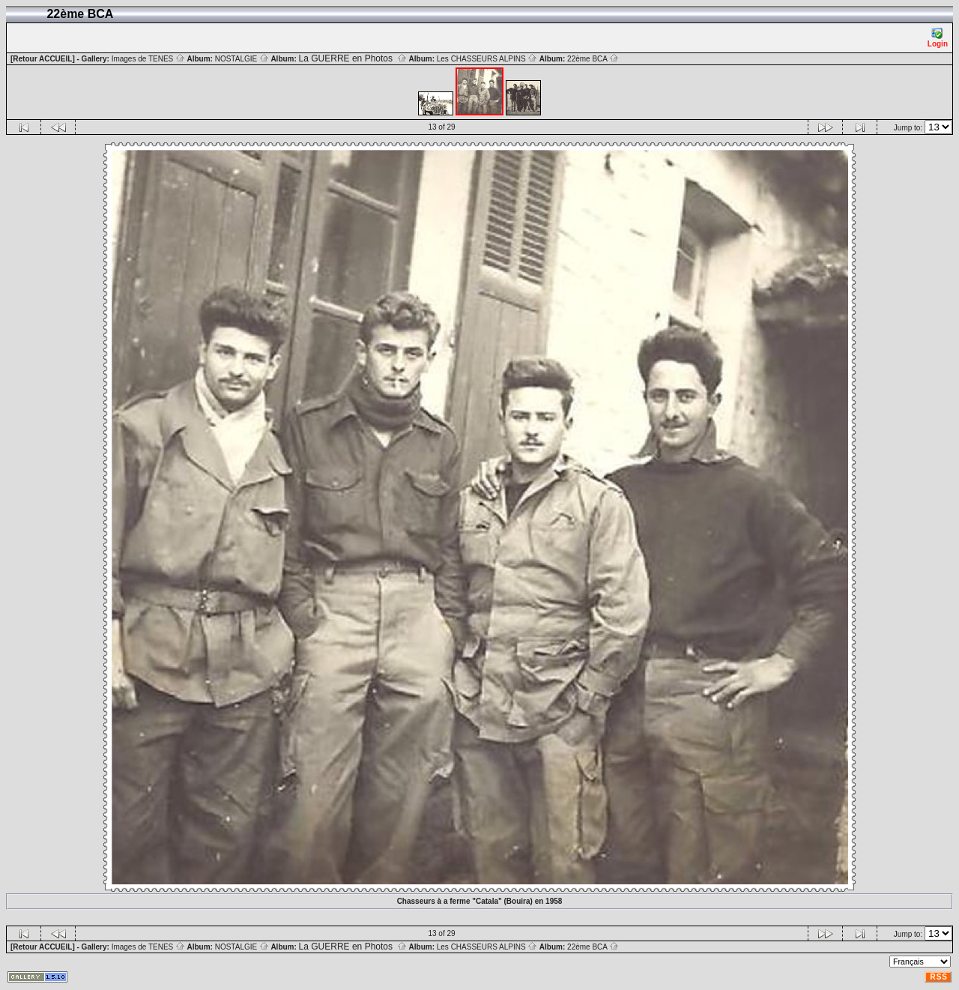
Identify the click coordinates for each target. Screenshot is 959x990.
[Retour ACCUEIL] (42, 59)
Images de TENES (148, 59)
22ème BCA (593, 59)
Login (938, 38)
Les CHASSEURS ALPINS (487, 59)
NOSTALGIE (242, 59)
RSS (939, 977)
